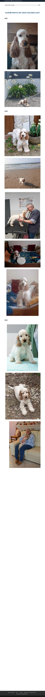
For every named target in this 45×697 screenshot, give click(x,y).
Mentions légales (11, 692)
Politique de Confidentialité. (21, 693)
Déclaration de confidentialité (30, 692)
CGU (17, 692)
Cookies (20, 692)
